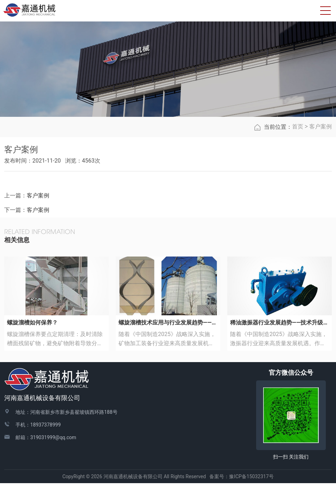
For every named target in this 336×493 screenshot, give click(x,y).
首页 (297, 136)
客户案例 (320, 136)
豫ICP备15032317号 (251, 486)
